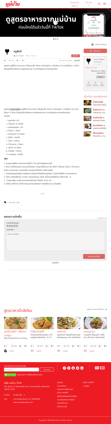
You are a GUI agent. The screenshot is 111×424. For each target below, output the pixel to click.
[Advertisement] (42, 89)
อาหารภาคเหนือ (15, 109)
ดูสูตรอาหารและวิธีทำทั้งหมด (97, 309)
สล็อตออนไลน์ (24, 405)
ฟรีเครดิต (33, 405)
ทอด (17, 202)
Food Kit (12, 202)
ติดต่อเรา (60, 382)
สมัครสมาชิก (74, 2)
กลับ (42, 193)
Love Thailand (19, 56)
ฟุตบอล (52, 409)
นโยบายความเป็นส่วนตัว (65, 389)
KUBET (46, 409)
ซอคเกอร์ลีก (38, 412)
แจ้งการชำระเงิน (62, 403)
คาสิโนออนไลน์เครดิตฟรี (26, 412)
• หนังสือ (86, 386)
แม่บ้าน (62, 392)
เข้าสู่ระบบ (75, 5)
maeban (38, 351)
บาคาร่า (43, 405)
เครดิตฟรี (16, 405)
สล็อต (38, 405)
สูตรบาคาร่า (40, 409)
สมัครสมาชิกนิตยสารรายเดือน (67, 396)
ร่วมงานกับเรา (61, 385)
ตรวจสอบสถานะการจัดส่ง (65, 399)
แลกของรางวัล (62, 406)
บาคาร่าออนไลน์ (29, 409)
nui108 (11, 351)
